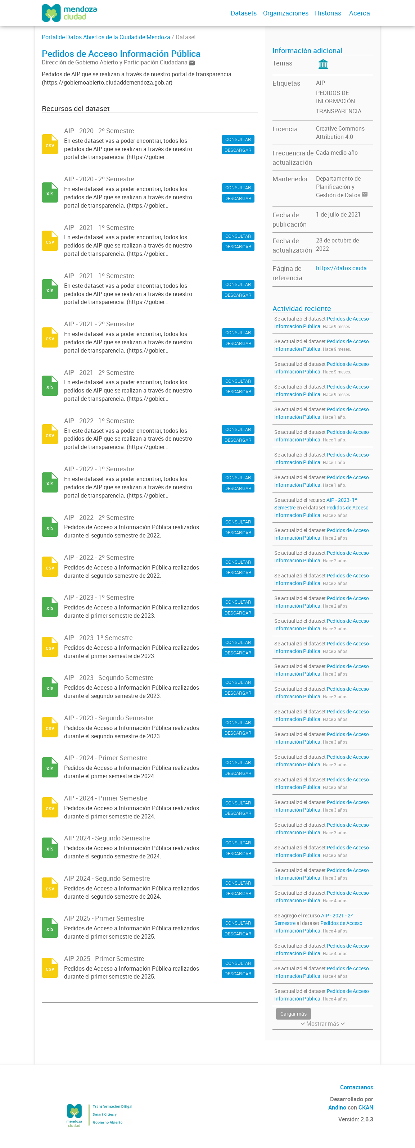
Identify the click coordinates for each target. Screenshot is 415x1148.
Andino (337, 1107)
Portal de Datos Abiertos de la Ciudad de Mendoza (106, 37)
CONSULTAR (238, 139)
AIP (320, 83)
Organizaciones (285, 13)
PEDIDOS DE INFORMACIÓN (335, 97)
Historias (328, 13)
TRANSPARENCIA (338, 111)
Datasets (244, 13)
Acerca (359, 13)
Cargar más (293, 1013)
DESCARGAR (238, 150)
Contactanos (356, 1087)
